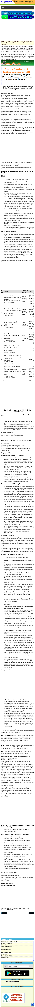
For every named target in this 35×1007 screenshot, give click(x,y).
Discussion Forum (5, 957)
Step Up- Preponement (6, 949)
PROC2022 (10, 909)
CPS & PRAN (4, 954)
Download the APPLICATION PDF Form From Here (16, 829)
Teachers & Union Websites (7, 955)
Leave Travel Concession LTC (7, 946)
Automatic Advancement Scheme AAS (9, 941)
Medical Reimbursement (6, 951)
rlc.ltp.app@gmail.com (9, 885)
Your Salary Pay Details (6, 952)
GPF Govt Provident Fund (6, 943)
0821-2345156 (9, 883)
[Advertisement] (17, 29)
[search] (18, 966)
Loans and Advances (5, 944)
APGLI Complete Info (5, 947)
